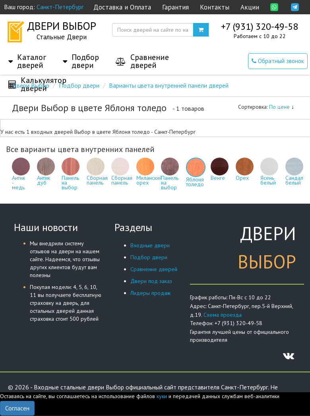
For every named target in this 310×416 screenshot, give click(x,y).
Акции (249, 7)
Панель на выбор (70, 176)
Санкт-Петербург (60, 7)
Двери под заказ (151, 281)
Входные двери (150, 245)
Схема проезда (222, 314)
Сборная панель (97, 174)
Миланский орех (149, 174)
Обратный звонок (278, 61)
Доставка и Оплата (122, 7)
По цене (281, 106)
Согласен (17, 408)
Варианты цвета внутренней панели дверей (169, 85)
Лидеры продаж (150, 293)
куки (162, 396)
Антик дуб (46, 174)
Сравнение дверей (153, 269)
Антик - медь (21, 176)
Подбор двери (148, 257)
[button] (27, 53)
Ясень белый (269, 174)
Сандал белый (294, 174)
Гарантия (175, 7)
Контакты (214, 7)
